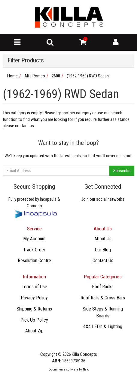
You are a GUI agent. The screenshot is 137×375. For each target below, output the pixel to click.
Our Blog (103, 250)
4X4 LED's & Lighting (102, 326)
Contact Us (103, 260)
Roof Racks (103, 287)
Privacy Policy (34, 298)
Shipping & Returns (34, 309)
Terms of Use (34, 287)
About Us (102, 239)
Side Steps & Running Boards (103, 312)
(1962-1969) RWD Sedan (88, 76)
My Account (34, 239)
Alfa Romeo (34, 76)
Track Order (34, 250)
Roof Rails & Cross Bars (103, 298)
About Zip (34, 331)
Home (12, 76)
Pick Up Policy (34, 320)
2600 (56, 76)
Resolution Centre (34, 260)
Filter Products (26, 60)
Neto (86, 369)
